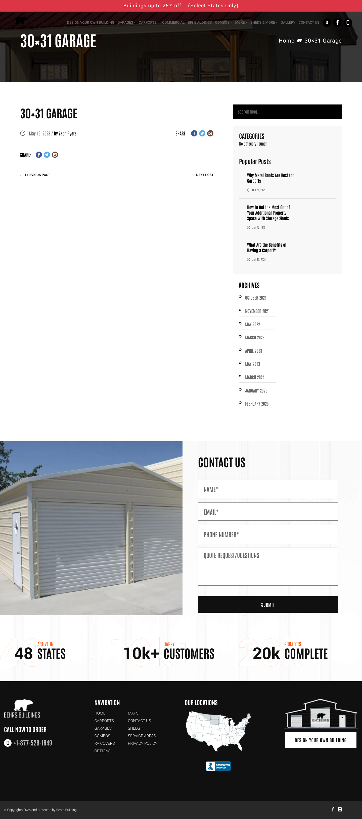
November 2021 (257, 312)
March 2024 (255, 379)
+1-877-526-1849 (348, 23)
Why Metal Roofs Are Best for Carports (271, 179)
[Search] (287, 112)
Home (286, 41)
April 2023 (254, 352)
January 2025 (256, 393)
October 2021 (256, 298)
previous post (37, 175)
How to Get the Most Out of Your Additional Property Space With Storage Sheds (269, 213)
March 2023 (255, 339)
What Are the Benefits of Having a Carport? (267, 248)
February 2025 (257, 406)
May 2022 (252, 325)
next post (204, 175)
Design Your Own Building (320, 740)
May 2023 (252, 366)
